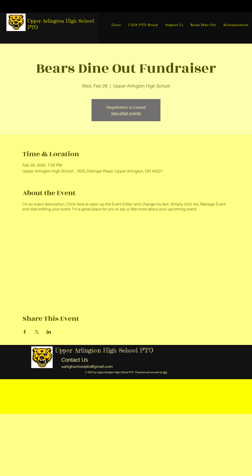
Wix (165, 372)
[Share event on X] (36, 332)
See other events (126, 113)
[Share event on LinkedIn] (49, 332)
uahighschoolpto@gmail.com (87, 366)
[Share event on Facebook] (24, 332)
